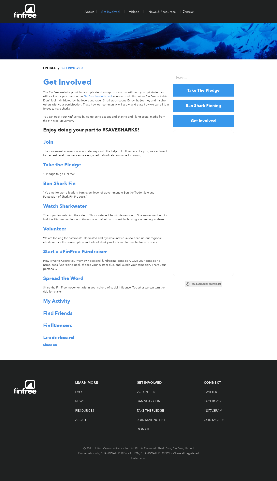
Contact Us (214, 420)
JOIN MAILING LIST (151, 420)
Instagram (213, 410)
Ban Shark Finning (203, 105)
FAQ (78, 392)
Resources (84, 410)
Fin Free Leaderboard (98, 96)
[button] (89, 12)
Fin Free (49, 68)
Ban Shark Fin (148, 401)
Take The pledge (150, 410)
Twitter (210, 392)
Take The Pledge (203, 90)
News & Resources (162, 12)
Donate (188, 11)
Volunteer (146, 392)
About (80, 420)
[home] (25, 11)
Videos (134, 12)
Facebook (213, 401)
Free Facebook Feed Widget (203, 284)
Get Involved (110, 12)
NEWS (80, 401)
